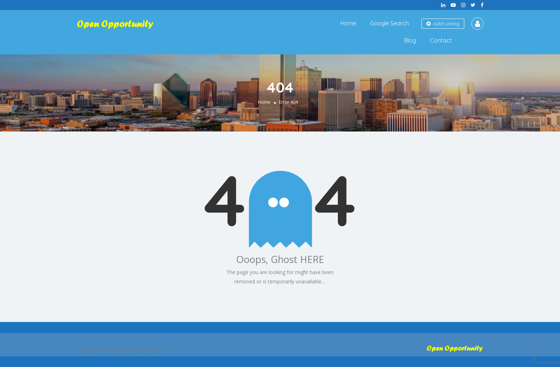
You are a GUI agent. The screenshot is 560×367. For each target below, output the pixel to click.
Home (348, 23)
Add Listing (442, 23)
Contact (441, 40)
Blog (410, 40)
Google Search (389, 23)
